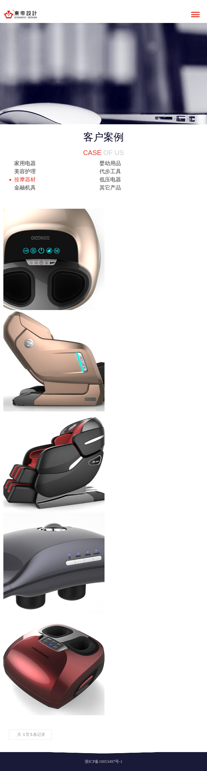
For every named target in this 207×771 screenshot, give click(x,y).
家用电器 (25, 163)
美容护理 (25, 171)
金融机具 (25, 187)
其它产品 (110, 187)
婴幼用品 (110, 163)
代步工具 (110, 171)
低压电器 (110, 179)
